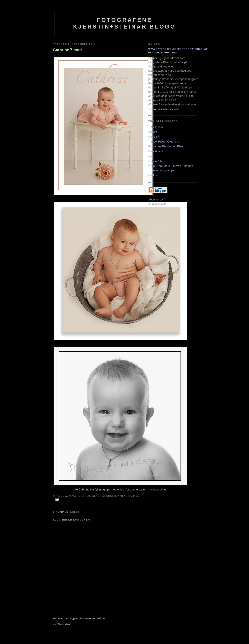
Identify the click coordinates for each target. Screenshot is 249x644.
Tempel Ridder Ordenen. (163, 141)
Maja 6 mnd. (156, 151)
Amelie (152, 131)
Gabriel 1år (155, 161)
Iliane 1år (154, 136)
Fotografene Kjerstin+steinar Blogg (124, 23)
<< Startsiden (61, 624)
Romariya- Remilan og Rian (165, 146)
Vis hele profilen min (163, 109)
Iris (150, 156)
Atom (101, 618)
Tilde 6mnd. (155, 126)
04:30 (136, 496)
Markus (153, 175)
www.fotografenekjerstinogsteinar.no (177, 49)
